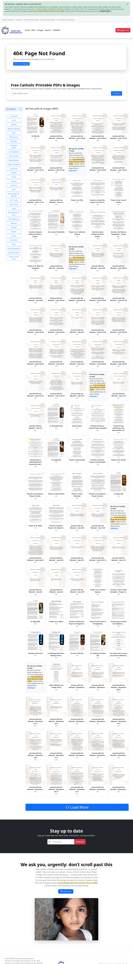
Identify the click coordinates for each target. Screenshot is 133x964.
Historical (14, 185)
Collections (11, 109)
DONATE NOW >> (106, 11)
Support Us (123, 30)
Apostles (14, 125)
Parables (14, 227)
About (47, 30)
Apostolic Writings (14, 129)
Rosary (13, 236)
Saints (14, 244)
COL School (19, 20)
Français (14, 181)
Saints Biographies (13, 248)
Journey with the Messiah (47, 20)
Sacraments (14, 240)
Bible (14, 133)
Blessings (14, 141)
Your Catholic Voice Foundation (65, 20)
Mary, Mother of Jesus (13, 214)
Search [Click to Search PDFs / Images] (117, 93)
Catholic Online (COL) (8, 20)
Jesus (14, 190)
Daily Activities (14, 156)
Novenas (14, 223)
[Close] (127, 4)
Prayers (13, 232)
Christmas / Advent (14, 146)
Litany (14, 208)
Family (14, 177)
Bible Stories (14, 137)
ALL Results (14, 116)
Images (40, 30)
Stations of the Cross (14, 258)
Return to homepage (21, 64)
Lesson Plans (13, 204)
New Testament (14, 219)
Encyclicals (13, 169)
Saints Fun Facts (13, 253)
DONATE (56, 30)
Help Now (65, 891)
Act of (14, 120)
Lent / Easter (14, 200)
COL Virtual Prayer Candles (31, 20)
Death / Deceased (14, 164)
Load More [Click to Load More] (77, 807)
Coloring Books (14, 152)
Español (13, 173)
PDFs (33, 30)
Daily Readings (14, 160)
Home (27, 30)
